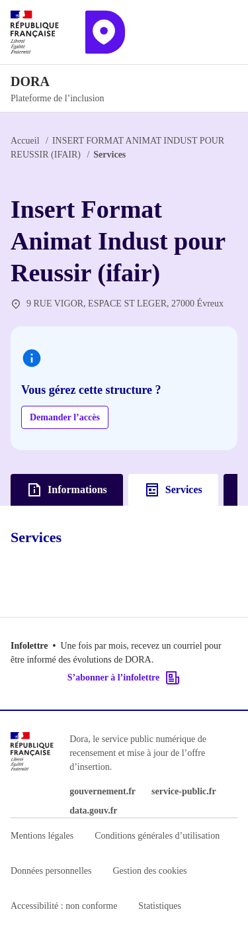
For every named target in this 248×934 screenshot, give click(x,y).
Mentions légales (42, 836)
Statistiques (159, 906)
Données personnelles (51, 871)
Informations (66, 490)
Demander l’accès (65, 417)
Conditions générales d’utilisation (157, 836)
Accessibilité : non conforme (64, 906)
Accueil (25, 141)
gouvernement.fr (102, 791)
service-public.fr (183, 791)
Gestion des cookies (149, 871)
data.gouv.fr (93, 811)
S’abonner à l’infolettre (124, 678)
